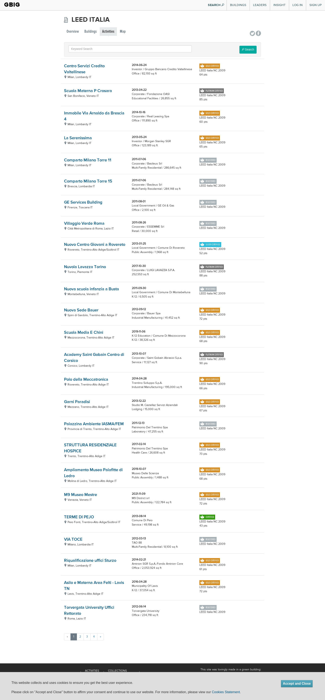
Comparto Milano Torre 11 (87, 160)
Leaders (260, 5)
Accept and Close (297, 683)
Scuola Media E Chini (83, 332)
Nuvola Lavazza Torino (85, 267)
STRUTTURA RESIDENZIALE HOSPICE (90, 448)
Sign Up (315, 5)
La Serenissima (78, 138)
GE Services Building (83, 202)
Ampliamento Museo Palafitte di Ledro (93, 473)
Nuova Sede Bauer (81, 310)
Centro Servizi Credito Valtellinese (84, 69)
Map (123, 31)
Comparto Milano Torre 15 (88, 181)
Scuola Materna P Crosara (88, 91)
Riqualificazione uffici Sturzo (90, 560)
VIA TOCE (73, 539)
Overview (73, 31)
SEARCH (216, 5)
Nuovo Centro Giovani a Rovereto (94, 245)
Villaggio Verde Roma (84, 223)
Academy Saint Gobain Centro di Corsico (94, 358)
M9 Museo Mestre (80, 495)
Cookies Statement (226, 692)
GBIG (12, 4)
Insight (279, 5)
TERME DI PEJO (79, 517)
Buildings (238, 5)
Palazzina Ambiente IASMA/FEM (94, 424)
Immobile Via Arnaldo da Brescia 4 (94, 116)
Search (248, 49)
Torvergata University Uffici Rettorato (89, 610)
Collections (117, 670)
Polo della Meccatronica (86, 379)
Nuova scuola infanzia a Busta (91, 289)
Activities (108, 31)
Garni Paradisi (77, 402)
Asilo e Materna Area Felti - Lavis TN (94, 586)
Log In (297, 5)
